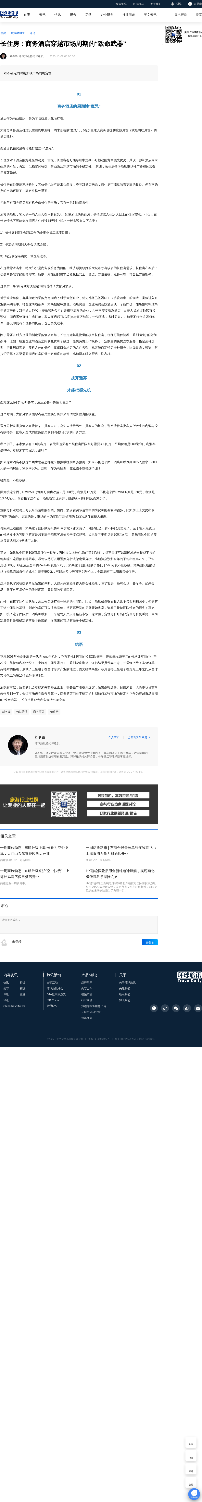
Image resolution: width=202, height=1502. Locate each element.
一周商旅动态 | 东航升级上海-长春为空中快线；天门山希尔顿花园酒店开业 (34, 851)
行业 (22, 982)
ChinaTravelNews (14, 1006)
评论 (32, 33)
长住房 (54, 711)
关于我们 (155, 4)
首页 (27, 14)
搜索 (199, 14)
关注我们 (124, 988)
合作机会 (138, 4)
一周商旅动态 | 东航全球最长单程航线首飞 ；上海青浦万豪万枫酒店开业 (121, 851)
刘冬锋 (6, 711)
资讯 (42, 14)
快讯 (58, 14)
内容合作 (86, 988)
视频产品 (86, 994)
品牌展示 (86, 982)
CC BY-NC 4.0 (134, 771)
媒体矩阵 (121, 4)
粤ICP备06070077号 (99, 1039)
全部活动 (52, 982)
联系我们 (124, 994)
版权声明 (83, 771)
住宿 (3, 33)
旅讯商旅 (86, 1018)
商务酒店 (38, 711)
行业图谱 (128, 14)
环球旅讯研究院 (91, 1012)
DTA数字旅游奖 (56, 994)
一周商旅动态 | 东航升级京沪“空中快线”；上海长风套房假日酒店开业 (34, 874)
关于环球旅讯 (127, 982)
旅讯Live (52, 1005)
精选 (22, 988)
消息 (179, 4)
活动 (88, 14)
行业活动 (86, 1000)
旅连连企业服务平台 (93, 1006)
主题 (22, 994)
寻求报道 (180, 14)
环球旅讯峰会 (55, 988)
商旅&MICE (18, 33)
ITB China (53, 1000)
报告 (73, 14)
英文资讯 (150, 14)
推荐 (6, 988)
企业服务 (107, 14)
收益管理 (21, 711)
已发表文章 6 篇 (137, 737)
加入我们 (124, 1000)
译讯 (6, 1000)
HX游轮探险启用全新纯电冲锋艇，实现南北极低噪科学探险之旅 (120, 874)
